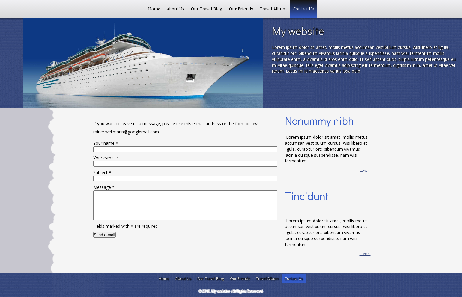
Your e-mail (106, 158)
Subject (102, 172)
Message (104, 187)
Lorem (365, 170)
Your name (105, 143)
